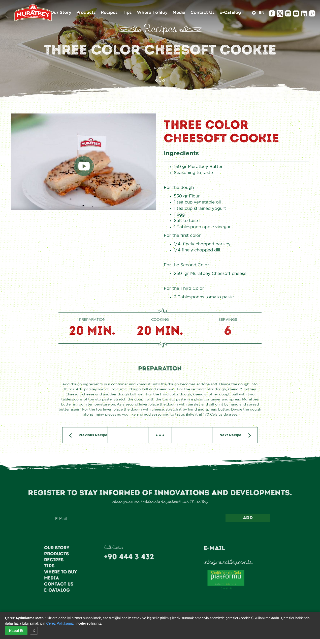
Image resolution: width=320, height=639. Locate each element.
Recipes (53, 560)
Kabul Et (16, 631)
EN (258, 13)
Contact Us (58, 584)
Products (56, 554)
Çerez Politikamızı (60, 623)
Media (51, 578)
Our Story (56, 548)
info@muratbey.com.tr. (228, 562)
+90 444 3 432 (129, 557)
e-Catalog (57, 590)
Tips (49, 566)
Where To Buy (60, 572)
